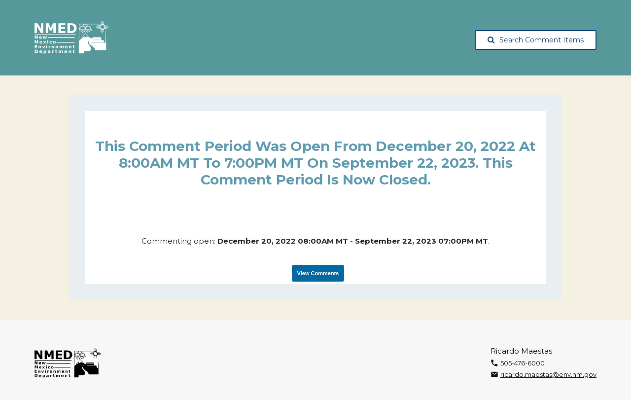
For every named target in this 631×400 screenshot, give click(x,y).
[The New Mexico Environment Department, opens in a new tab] (71, 38)
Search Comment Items (536, 40)
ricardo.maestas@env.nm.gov (548, 374)
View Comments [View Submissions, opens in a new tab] (318, 273)
